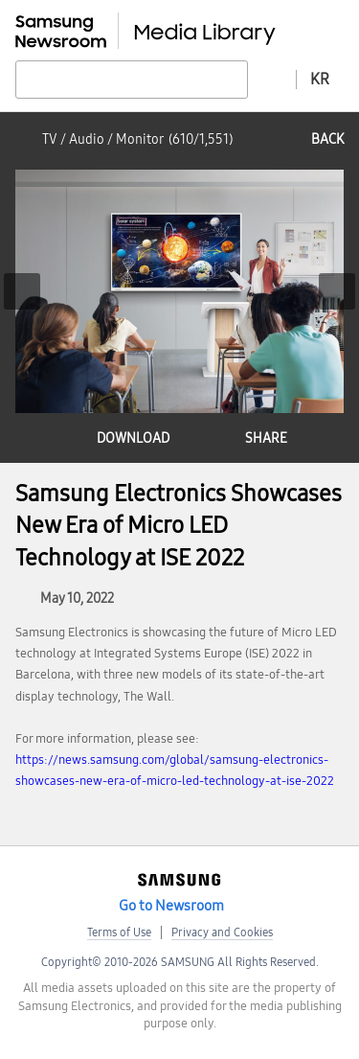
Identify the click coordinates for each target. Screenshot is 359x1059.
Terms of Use (119, 932)
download (133, 438)
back (327, 139)
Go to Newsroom (171, 905)
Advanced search (271, 78)
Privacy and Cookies (222, 932)
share (266, 438)
